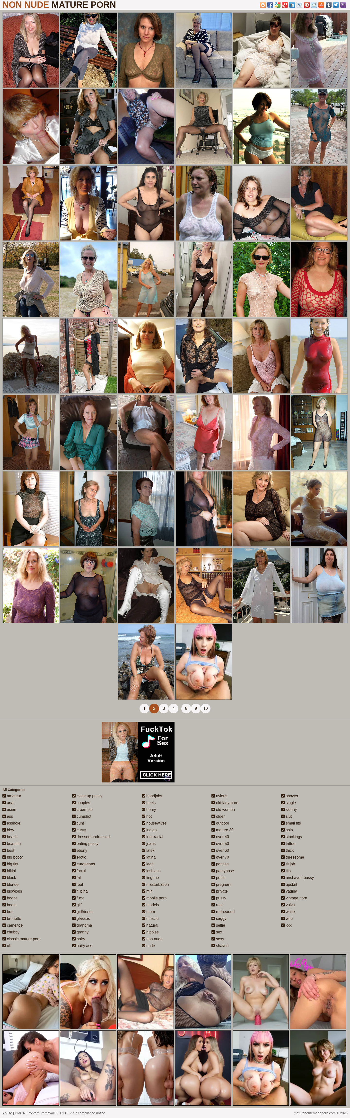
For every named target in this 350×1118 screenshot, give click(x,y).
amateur (11, 796)
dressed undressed (91, 837)
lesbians (151, 871)
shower (289, 796)
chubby (10, 932)
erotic (79, 857)
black (9, 878)
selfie (218, 925)
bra (7, 912)
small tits (291, 823)
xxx (286, 925)
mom (148, 912)
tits (286, 871)
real (216, 905)
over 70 (220, 857)
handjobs (152, 796)
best (8, 850)
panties (219, 864)
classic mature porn (21, 939)
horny (149, 809)
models (150, 905)
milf (147, 891)
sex (216, 932)
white (288, 912)
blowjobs (12, 891)
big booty (12, 857)
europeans (83, 864)
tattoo (288, 844)
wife (287, 918)
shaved (219, 946)
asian (9, 809)
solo (287, 830)
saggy (218, 918)
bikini (9, 871)
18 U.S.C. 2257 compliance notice (79, 1113)
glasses (81, 918)
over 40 (220, 837)
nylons (219, 796)
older (218, 816)
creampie (82, 809)
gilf (77, 905)
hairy (78, 939)
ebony (79, 850)
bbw (8, 830)
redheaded (223, 912)
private (219, 891)
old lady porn (224, 803)
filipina (80, 891)
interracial (152, 837)
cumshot (81, 816)
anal (8, 803)
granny (80, 932)
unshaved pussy (297, 878)
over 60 (220, 850)
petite (218, 878)
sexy (217, 939)
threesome (292, 857)
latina (149, 857)
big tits (10, 864)
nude (148, 946)
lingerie (150, 878)
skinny (289, 809)
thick (287, 850)
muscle (150, 918)
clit (7, 946)
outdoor (220, 823)
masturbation (155, 884)
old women (223, 809)
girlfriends (83, 912)
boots (9, 905)
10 (205, 708)
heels (149, 803)
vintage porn (294, 898)
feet (77, 884)
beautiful (12, 844)
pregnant (221, 884)
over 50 (220, 844)
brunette (11, 918)
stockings (291, 837)
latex (148, 850)
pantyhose (222, 871)
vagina (289, 891)
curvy (79, 830)
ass (7, 816)
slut (286, 816)
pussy (218, 898)
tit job (288, 864)
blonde (10, 884)
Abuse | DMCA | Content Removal (28, 1113)
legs (148, 864)
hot (147, 816)
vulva (288, 905)
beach (10, 837)
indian (149, 830)
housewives (154, 823)
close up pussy (87, 796)
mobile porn (154, 898)
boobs (10, 898)
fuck (78, 898)
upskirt (289, 884)
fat (76, 878)
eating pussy (85, 844)
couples (81, 803)
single (288, 803)
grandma (82, 925)
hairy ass (82, 946)
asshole (11, 823)
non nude (152, 939)
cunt (78, 823)
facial (79, 871)
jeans (149, 844)
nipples (150, 932)
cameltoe (12, 925)
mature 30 (222, 830)
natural (150, 925)
